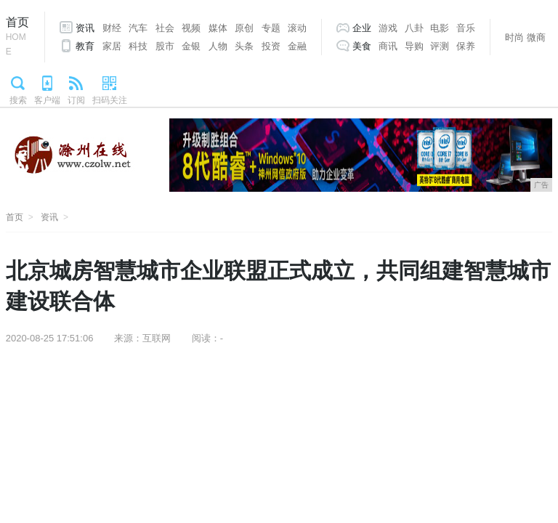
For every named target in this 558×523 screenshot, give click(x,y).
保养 (465, 46)
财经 (111, 28)
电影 (439, 28)
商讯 (388, 46)
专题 (271, 28)
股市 (164, 46)
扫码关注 (109, 100)
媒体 (218, 28)
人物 (218, 46)
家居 (111, 46)
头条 (244, 46)
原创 (244, 28)
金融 (297, 46)
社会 (164, 28)
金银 (191, 46)
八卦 (414, 28)
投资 (271, 46)
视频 (191, 28)
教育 (85, 46)
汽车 (138, 28)
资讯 (85, 28)
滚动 (297, 28)
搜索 (18, 100)
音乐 (465, 28)
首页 (18, 37)
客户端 (47, 100)
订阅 (76, 100)
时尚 (514, 37)
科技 (138, 46)
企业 (361, 28)
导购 (414, 46)
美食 (361, 46)
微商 (536, 37)
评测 (439, 46)
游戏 (388, 28)
